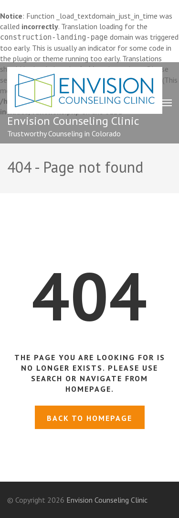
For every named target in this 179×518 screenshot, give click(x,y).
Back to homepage (89, 418)
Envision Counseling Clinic (73, 120)
